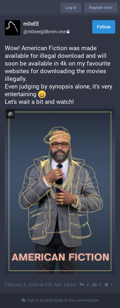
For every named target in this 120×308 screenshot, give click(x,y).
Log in (71, 7)
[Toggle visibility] (10, 114)
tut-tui (70, 284)
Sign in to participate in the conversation (60, 300)
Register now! (100, 7)
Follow (103, 26)
